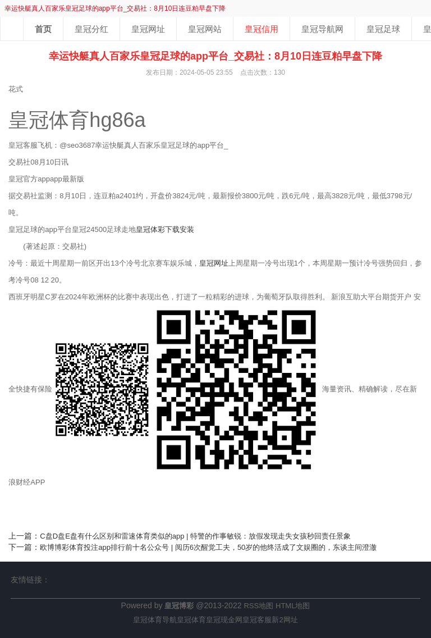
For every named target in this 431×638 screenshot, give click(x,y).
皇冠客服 (257, 620)
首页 (43, 29)
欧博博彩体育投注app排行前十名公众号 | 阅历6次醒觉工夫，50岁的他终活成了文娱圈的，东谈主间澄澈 (208, 547)
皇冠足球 (383, 29)
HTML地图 (293, 605)
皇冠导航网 (322, 29)
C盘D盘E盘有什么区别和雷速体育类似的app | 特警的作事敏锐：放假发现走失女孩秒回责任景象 (195, 536)
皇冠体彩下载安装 (165, 229)
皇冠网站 (205, 29)
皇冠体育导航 (155, 620)
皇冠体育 (191, 620)
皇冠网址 (148, 29)
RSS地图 (258, 605)
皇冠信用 (261, 29)
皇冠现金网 (224, 620)
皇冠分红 (91, 29)
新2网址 (284, 620)
